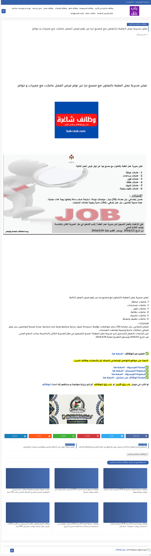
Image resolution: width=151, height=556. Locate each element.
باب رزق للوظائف (120, 550)
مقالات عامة (89, 14)
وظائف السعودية (85, 9)
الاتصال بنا (129, 2)
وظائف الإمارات (60, 9)
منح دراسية (36, 9)
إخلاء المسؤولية (76, 14)
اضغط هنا (116, 354)
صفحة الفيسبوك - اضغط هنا (128, 367)
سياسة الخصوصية (141, 2)
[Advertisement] (75, 61)
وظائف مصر (47, 9)
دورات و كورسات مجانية (20, 9)
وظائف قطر (72, 9)
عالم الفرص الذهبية (104, 14)
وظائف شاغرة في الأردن (103, 9)
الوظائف (45, 385)
